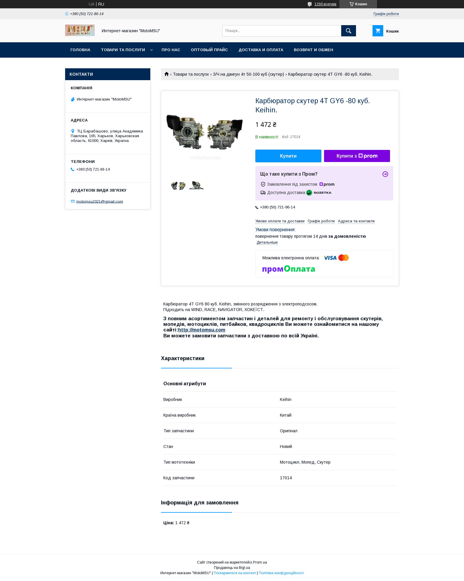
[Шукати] (348, 30)
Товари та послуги (123, 50)
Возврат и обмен (313, 50)
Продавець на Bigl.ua (232, 568)
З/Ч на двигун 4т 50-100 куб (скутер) (248, 74)
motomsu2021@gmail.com (99, 201)
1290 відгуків (325, 4)
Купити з (356, 156)
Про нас (171, 50)
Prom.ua (260, 562)
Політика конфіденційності (281, 573)
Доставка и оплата (261, 50)
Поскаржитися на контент (235, 573)
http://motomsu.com (201, 329)
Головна (80, 50)
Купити (288, 155)
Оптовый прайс (209, 50)
